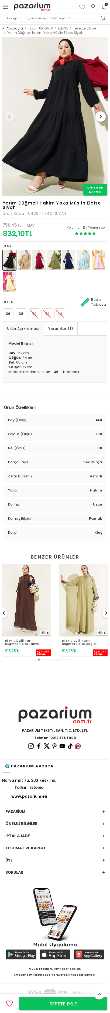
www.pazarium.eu (29, 796)
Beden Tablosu (93, 302)
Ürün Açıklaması (23, 328)
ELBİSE (63, 28)
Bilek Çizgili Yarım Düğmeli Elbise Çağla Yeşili (79, 642)
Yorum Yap (96, 227)
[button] (9, 116)
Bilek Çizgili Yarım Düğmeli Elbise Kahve (22, 642)
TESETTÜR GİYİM (40, 28)
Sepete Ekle (63, 1003)
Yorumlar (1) (60, 328)
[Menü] (6, 7)
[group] (55, 116)
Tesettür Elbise (84, 28)
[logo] (32, 7)
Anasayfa (12, 28)
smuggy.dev (23, 974)
